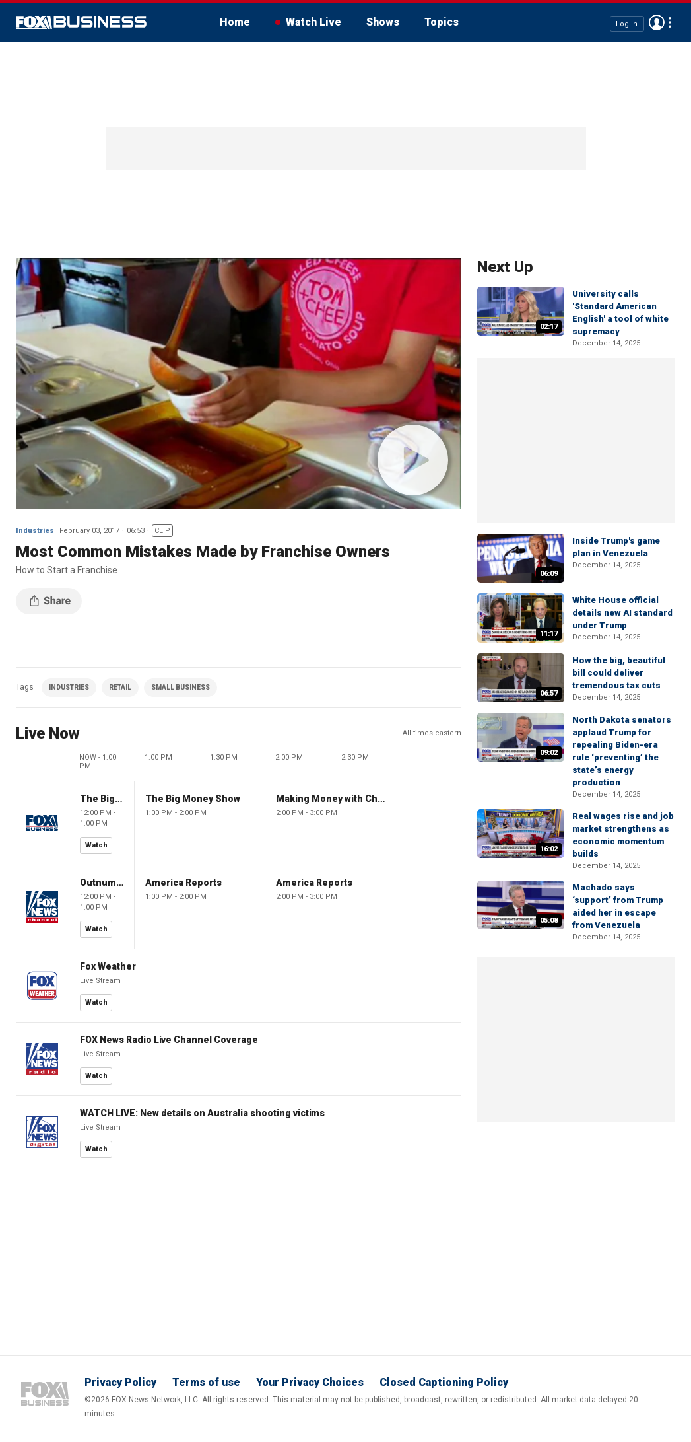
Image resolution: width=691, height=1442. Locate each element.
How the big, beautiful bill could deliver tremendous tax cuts (618, 672)
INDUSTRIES (69, 687)
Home (235, 22)
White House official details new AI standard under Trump (622, 612)
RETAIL (120, 687)
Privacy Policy (120, 1382)
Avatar (657, 22)
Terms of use (206, 1382)
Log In (627, 23)
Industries (35, 530)
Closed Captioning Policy (443, 1382)
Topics (441, 22)
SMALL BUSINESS (180, 687)
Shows (382, 22)
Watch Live (313, 22)
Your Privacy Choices (310, 1382)
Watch (96, 845)
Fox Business (81, 22)
